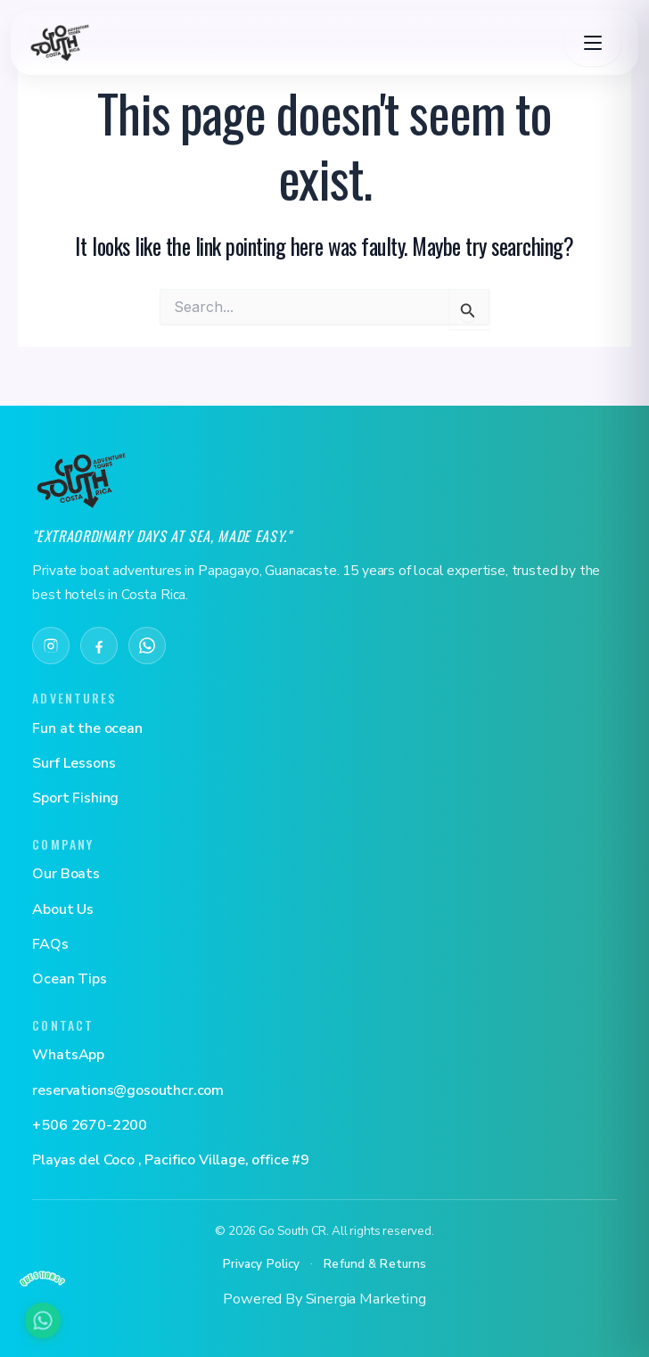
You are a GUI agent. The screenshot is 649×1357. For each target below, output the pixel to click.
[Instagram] (51, 645)
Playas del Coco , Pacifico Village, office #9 (170, 1160)
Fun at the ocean (87, 728)
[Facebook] (99, 645)
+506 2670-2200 (89, 1125)
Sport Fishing (75, 798)
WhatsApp (68, 1055)
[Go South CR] (81, 480)
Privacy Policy (261, 1263)
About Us (63, 909)
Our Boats (66, 874)
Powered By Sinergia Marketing (324, 1298)
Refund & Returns (375, 1263)
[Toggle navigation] (592, 43)
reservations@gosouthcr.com (128, 1090)
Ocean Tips (69, 979)
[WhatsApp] (147, 645)
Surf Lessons (73, 763)
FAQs (50, 944)
